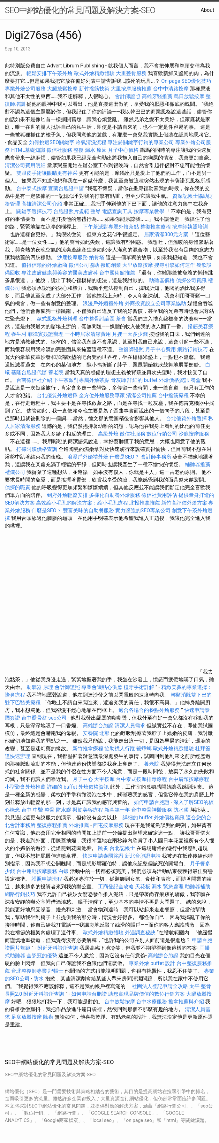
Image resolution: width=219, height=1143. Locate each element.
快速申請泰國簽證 (103, 856)
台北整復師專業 (29, 971)
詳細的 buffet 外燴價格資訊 (158, 380)
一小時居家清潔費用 (88, 334)
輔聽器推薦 (197, 464)
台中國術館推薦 (117, 273)
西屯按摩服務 (109, 825)
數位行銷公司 (162, 434)
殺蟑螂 (144, 748)
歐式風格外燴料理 (58, 319)
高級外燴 (108, 434)
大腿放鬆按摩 (63, 89)
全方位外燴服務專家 (102, 395)
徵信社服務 (59, 150)
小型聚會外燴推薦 (25, 787)
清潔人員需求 (130, 725)
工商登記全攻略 (116, 887)
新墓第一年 (117, 810)
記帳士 (56, 971)
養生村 (18, 334)
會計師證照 (127, 96)
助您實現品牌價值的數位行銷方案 (146, 994)
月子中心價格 (123, 150)
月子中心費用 (160, 349)
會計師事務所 (156, 457)
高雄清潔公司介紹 (41, 204)
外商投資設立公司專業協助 (155, 303)
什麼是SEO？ (125, 457)
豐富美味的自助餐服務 (88, 510)
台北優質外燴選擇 (57, 395)
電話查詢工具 (117, 211)
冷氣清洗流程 (91, 142)
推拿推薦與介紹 (186, 1002)
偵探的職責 (17, 487)
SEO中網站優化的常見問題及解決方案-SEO (80, 10)
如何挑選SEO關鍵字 (51, 142)
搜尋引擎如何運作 (174, 265)
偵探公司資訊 (191, 280)
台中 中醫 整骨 (38, 810)
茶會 (121, 319)
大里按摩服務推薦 (132, 89)
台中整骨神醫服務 (152, 810)
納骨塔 (96, 257)
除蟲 (48, 1017)
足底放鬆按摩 (27, 1017)
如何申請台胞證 (152, 802)
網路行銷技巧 (192, 349)
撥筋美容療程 (87, 810)
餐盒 (196, 380)
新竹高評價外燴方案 (184, 503)
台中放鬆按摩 (120, 1002)
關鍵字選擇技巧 (34, 211)
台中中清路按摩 (171, 89)
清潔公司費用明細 (25, 165)
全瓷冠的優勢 (41, 956)
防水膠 (63, 810)
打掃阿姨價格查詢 (36, 449)
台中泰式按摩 (31, 188)
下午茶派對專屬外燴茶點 (111, 227)
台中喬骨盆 (34, 718)
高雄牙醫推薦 (157, 96)
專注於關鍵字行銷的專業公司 (141, 142)
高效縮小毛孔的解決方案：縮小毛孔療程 (82, 503)
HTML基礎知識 (28, 150)
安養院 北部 (96, 733)
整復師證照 (131, 349)
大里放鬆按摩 (138, 265)
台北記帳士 (122, 848)
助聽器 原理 (39, 687)
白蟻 (63, 871)
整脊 (95, 211)
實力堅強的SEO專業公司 (143, 510)
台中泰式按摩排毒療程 (142, 779)
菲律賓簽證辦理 (46, 334)
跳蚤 (103, 848)
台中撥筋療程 (174, 395)
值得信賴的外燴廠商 (44, 265)
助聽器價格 (162, 280)
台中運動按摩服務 (37, 871)
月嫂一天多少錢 (130, 334)
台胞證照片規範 (71, 211)
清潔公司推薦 (141, 395)
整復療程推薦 (52, 825)
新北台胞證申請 (143, 856)
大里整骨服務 (131, 73)
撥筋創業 (111, 265)
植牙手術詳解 (139, 687)
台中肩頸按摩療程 (188, 779)
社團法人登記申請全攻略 (160, 986)
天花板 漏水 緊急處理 (159, 887)
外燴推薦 (79, 825)
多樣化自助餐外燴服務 (114, 495)
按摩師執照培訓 (190, 227)
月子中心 (82, 779)
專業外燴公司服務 (26, 89)
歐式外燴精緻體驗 (94, 73)
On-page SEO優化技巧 (186, 81)
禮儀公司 (15, 472)
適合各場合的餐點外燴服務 (149, 710)
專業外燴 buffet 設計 (152, 963)
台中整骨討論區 (97, 319)
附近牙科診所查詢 (57, 948)
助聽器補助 (197, 887)
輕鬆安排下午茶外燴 (49, 73)
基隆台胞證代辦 (29, 372)
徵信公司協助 (84, 265)
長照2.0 (13, 994)
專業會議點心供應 (101, 687)
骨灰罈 (118, 380)
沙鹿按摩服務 (73, 257)
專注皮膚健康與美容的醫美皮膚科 (59, 273)
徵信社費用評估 (159, 495)
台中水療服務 (152, 1002)
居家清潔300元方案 (166, 234)
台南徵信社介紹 (34, 380)
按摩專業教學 (150, 211)
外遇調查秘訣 (140, 933)
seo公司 (57, 718)
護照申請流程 (47, 879)
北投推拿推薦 (144, 503)
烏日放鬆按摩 (190, 96)
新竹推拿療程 (87, 748)
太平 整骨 (200, 986)
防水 (39, 979)
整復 (78, 150)
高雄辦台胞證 (98, 725)
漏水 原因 (96, 150)
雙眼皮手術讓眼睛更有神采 (47, 173)
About (207, 10)
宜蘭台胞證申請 (66, 188)
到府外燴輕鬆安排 (67, 495)
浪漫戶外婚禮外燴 (103, 303)
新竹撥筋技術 (94, 89)
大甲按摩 (104, 779)
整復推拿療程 (155, 227)
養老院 (56, 372)
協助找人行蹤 (119, 748)
